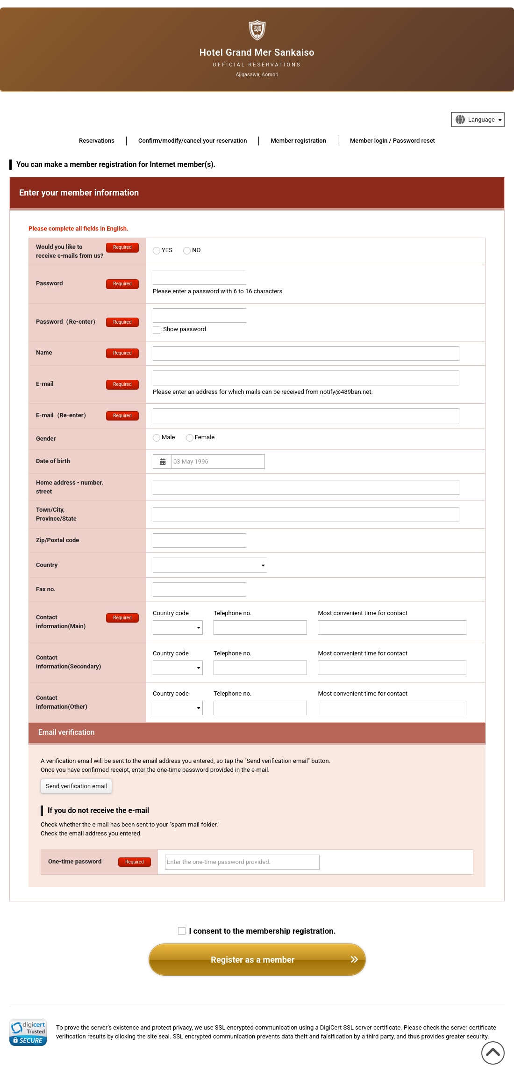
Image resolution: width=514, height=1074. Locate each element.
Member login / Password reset (392, 140)
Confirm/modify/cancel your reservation (192, 140)
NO (196, 250)
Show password (179, 330)
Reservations (96, 140)
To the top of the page (490, 1064)
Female (204, 437)
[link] (28, 1031)
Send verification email (76, 786)
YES (167, 250)
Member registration (298, 140)
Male (168, 437)
